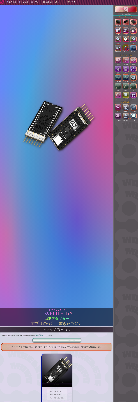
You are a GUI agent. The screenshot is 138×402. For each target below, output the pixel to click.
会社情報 (48, 2)
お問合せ (36, 2)
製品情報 (11, 2)
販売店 (71, 2)
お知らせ (60, 2)
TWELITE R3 (72, 340)
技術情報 (23, 2)
